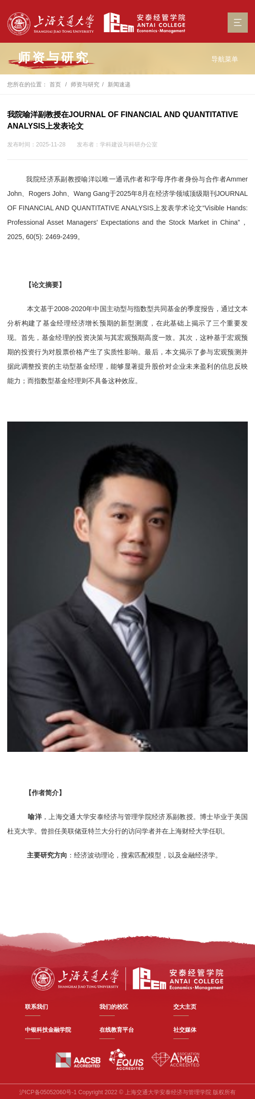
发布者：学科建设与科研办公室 (117, 144)
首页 (55, 84)
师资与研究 (85, 84)
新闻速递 (119, 84)
